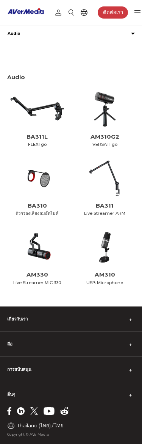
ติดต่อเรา (113, 12)
